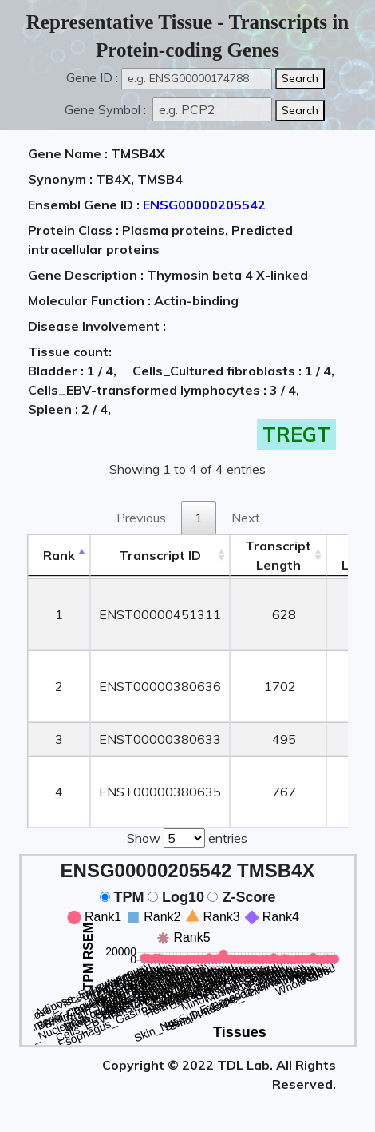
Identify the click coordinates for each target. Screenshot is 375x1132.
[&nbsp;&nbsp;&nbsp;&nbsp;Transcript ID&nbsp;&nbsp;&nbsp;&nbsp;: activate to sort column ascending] (160, 555)
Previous (141, 518)
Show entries (187, 836)
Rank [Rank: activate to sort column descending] (59, 555)
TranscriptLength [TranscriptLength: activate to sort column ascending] (278, 555)
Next (245, 518)
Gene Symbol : (107, 109)
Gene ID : (92, 77)
